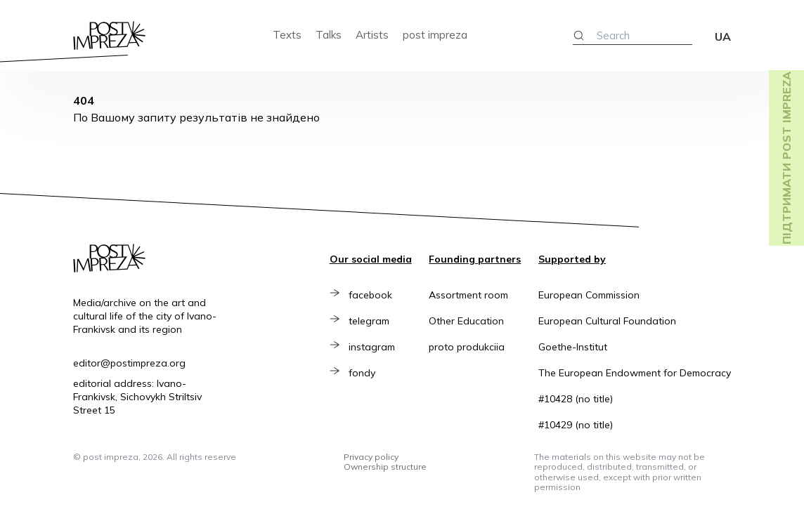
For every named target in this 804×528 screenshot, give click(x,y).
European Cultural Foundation (607, 321)
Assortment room (468, 295)
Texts (287, 34)
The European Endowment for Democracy (634, 373)
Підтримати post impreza (786, 158)
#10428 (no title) (575, 398)
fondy (367, 373)
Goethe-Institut (572, 347)
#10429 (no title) (575, 424)
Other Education (466, 321)
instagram (377, 347)
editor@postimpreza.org (129, 363)
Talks (329, 34)
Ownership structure (385, 466)
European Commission (589, 295)
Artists (372, 34)
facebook (375, 295)
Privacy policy (371, 456)
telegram (374, 321)
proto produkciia (467, 347)
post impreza (435, 34)
